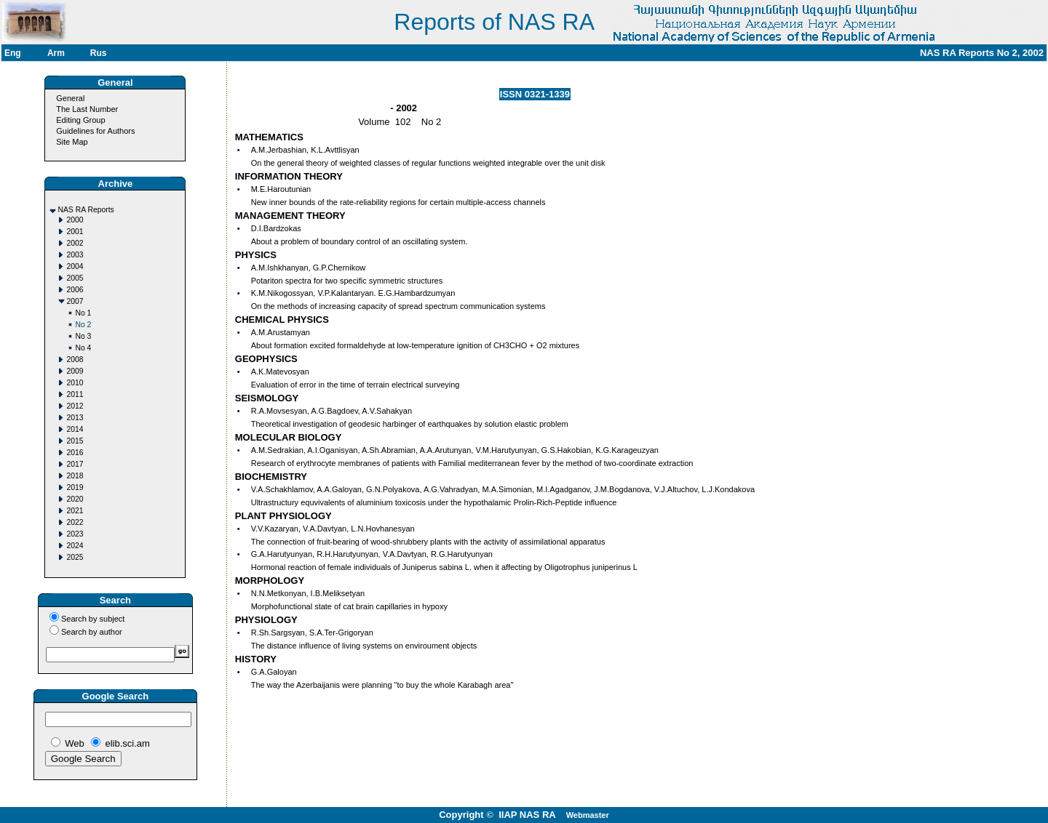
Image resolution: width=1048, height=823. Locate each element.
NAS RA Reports (85, 210)
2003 (74, 255)
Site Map (71, 141)
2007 (74, 301)
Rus (98, 53)
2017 (74, 464)
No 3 (83, 336)
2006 (74, 290)
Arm (56, 53)
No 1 (83, 313)
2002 (74, 243)
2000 (74, 220)
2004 (74, 266)
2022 (74, 522)
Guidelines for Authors (95, 131)
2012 (74, 406)
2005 (74, 278)
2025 (74, 557)
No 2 (83, 325)
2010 (74, 383)
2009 (74, 371)
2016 (74, 453)
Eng (12, 53)
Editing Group (80, 120)
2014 (74, 429)
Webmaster (587, 815)
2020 (74, 499)
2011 (74, 394)
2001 (74, 232)
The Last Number (87, 109)
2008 (74, 360)
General (70, 98)
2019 (74, 487)
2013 (74, 418)
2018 (74, 476)
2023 (74, 534)
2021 (74, 511)
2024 (74, 546)
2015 (74, 441)
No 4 (83, 348)
